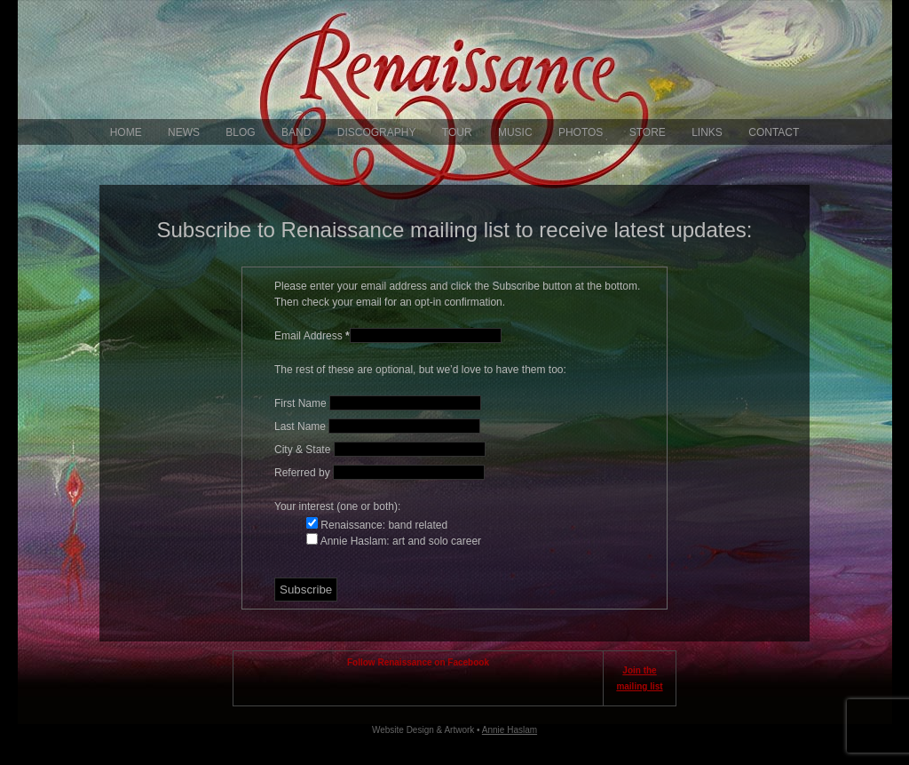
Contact (773, 132)
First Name (301, 403)
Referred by (303, 472)
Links (707, 132)
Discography (376, 132)
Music (515, 132)
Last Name (301, 426)
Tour (457, 132)
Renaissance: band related (382, 525)
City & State (304, 449)
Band (296, 132)
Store (647, 132)
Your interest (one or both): (337, 506)
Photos (580, 132)
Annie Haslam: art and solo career (399, 541)
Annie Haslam (509, 730)
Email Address (312, 336)
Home (126, 132)
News (184, 132)
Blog (240, 132)
